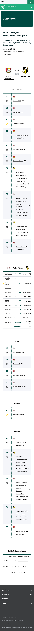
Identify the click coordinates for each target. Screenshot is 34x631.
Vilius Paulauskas (22, 572)
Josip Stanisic (8, 292)
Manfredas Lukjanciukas (23, 556)
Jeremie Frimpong (19, 205)
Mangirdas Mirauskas (23, 561)
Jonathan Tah (8, 288)
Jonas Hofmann (21, 135)
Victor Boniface (18, 149)
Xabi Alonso (8, 322)
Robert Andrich (21, 247)
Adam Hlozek (20, 198)
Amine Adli (16, 112)
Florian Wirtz (17, 101)
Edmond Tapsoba (18, 123)
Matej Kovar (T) (8, 274)
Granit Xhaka (20, 249)
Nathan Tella (20, 138)
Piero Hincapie (20, 212)
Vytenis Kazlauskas (22, 566)
